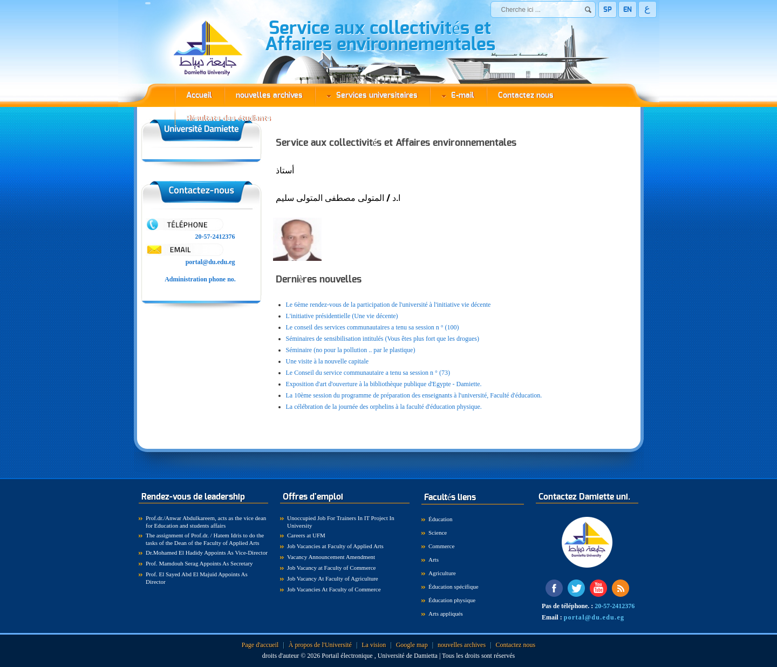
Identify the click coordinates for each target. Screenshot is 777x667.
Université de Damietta (408, 655)
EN (627, 10)
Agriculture (442, 573)
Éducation (440, 519)
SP (607, 10)
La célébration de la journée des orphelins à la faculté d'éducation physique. (384, 406)
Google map (412, 645)
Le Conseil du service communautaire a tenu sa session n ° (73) (368, 372)
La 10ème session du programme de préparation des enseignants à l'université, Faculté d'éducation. (414, 395)
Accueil (199, 95)
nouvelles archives (269, 95)
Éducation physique (451, 600)
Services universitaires (372, 95)
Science (437, 532)
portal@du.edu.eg (210, 262)
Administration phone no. (201, 279)
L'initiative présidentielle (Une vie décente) (342, 316)
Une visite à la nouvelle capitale (327, 361)
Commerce (441, 546)
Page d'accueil (260, 645)
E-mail (457, 95)
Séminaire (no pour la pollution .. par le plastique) (350, 350)
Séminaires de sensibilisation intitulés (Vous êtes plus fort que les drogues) (382, 338)
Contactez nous (526, 95)
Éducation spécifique (453, 586)
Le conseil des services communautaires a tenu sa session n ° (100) (372, 327)
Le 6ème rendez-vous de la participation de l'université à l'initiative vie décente (388, 304)
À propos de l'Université (320, 645)
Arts (433, 559)
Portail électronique (348, 655)
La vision (374, 645)
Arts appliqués (445, 613)
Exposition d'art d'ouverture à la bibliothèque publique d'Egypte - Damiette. (384, 384)
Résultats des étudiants (228, 118)
